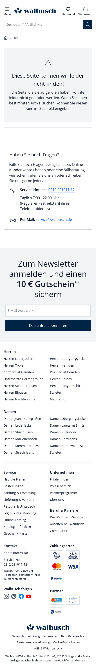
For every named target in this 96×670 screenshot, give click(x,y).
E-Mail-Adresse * (20, 310)
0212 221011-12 (61, 189)
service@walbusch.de (54, 219)
